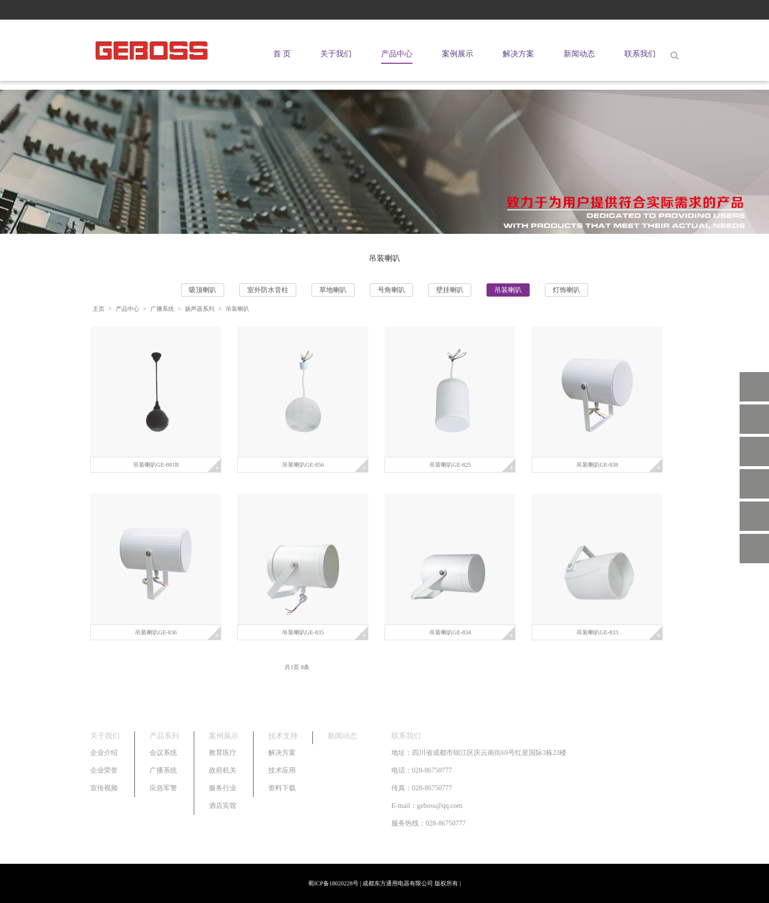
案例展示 (457, 54)
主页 (98, 308)
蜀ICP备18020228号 (333, 883)
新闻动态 (579, 54)
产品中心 (396, 54)
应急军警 (163, 788)
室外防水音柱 (267, 290)
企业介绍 (104, 752)
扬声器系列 (199, 308)
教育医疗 (222, 752)
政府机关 (222, 770)
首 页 (282, 54)
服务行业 (222, 788)
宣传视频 (104, 788)
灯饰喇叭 (566, 290)
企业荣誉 (104, 770)
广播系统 (162, 308)
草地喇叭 (333, 290)
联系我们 (640, 54)
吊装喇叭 (508, 290)
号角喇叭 (391, 290)
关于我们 (336, 54)
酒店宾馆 (222, 805)
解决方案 (518, 54)
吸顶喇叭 (202, 290)
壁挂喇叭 (449, 290)
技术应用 (282, 770)
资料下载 (282, 788)
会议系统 (163, 752)
